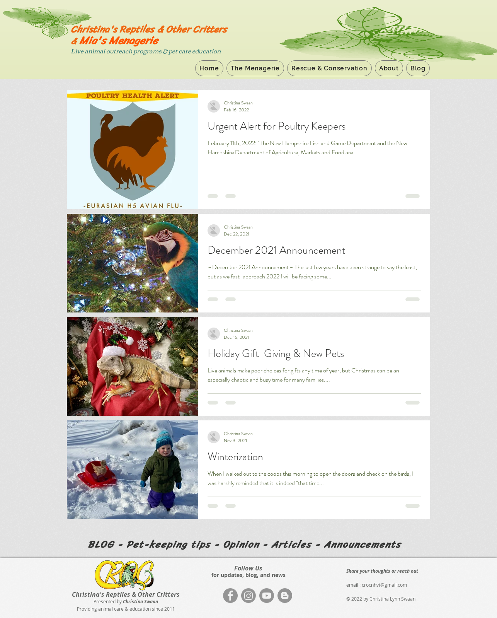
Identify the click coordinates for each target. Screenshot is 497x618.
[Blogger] (284, 595)
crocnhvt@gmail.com (384, 585)
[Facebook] (230, 595)
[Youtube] (266, 595)
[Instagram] (248, 595)
